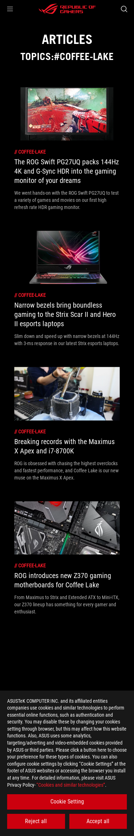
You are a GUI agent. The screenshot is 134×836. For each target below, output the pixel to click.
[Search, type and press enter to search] (123, 9)
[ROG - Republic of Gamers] (67, 9)
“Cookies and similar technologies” (70, 785)
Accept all (97, 821)
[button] (10, 9)
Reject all (36, 821)
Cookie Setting (67, 801)
